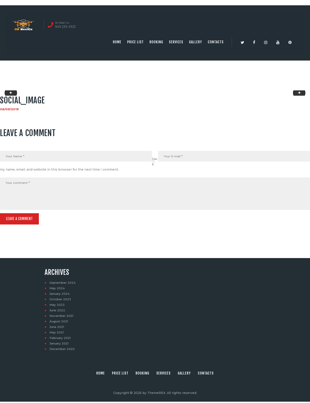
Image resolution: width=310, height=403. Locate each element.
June (57, 312)
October (60, 300)
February (60, 339)
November (62, 317)
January (60, 295)
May (57, 289)
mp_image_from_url (9, 93)
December (62, 350)
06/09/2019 (9, 109)
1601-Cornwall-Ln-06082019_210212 (303, 93)
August (59, 323)
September (63, 284)
